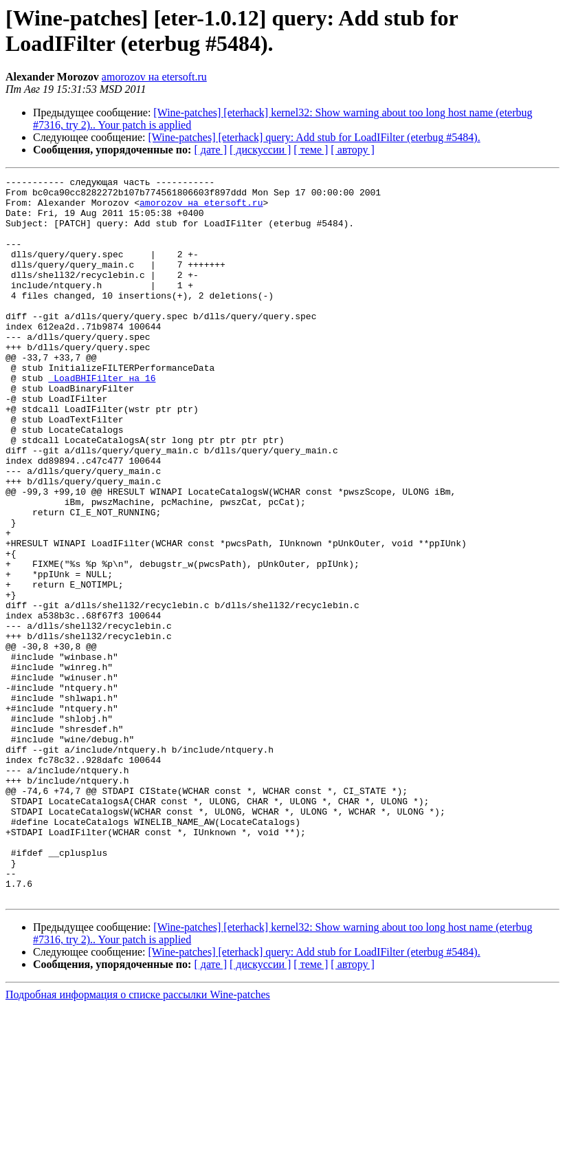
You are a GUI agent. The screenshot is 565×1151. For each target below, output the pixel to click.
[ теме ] (310, 149)
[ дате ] (210, 149)
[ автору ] (352, 149)
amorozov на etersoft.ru (154, 77)
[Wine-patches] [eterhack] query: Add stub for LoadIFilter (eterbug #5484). (314, 137)
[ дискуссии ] (260, 149)
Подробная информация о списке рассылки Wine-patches (137, 1139)
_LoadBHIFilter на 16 (101, 419)
